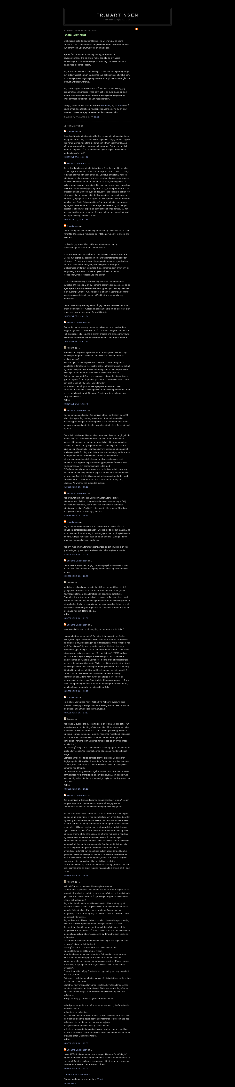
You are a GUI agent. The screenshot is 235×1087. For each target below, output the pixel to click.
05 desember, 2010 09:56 (76, 1068)
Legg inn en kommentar (77, 1074)
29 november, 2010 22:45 (76, 341)
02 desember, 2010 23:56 (76, 576)
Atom (100, 1079)
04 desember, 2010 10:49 (76, 875)
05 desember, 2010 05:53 (76, 1043)
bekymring (106, 105)
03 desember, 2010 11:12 (76, 691)
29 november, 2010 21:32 (76, 157)
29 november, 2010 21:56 (76, 220)
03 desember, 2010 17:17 (76, 713)
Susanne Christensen (77, 163)
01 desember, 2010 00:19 (76, 516)
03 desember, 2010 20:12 (76, 789)
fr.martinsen (117, 15)
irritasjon (119, 105)
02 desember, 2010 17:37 (76, 554)
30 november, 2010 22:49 (76, 404)
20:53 (96, 117)
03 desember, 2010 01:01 (76, 618)
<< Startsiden (70, 1083)
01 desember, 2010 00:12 (76, 487)
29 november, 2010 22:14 (76, 316)
